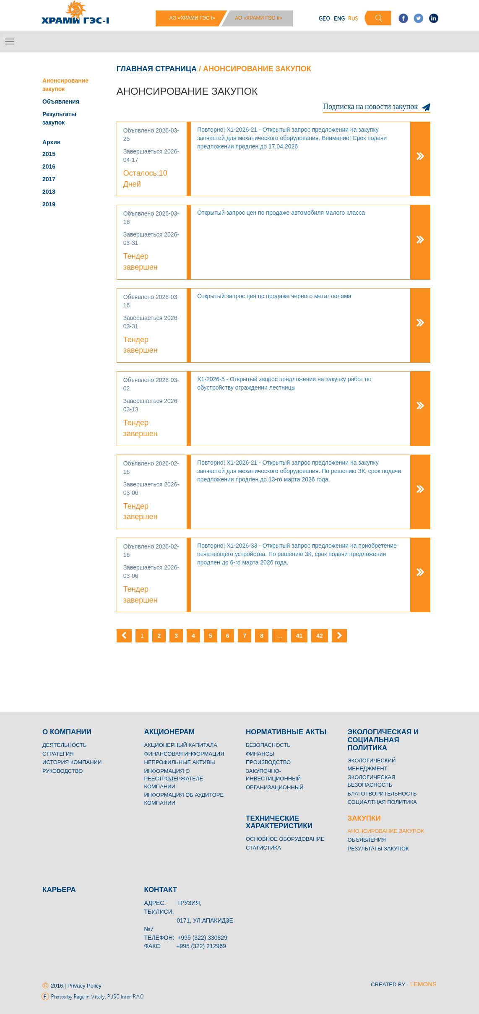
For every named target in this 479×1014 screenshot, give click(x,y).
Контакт (160, 890)
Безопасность (268, 745)
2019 (48, 204)
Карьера (59, 890)
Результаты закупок (378, 848)
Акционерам (169, 732)
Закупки (364, 818)
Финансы (260, 754)
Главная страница (157, 69)
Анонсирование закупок (386, 831)
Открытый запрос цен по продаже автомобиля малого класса (281, 212)
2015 (48, 154)
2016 (48, 166)
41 (299, 635)
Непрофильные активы (179, 762)
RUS (353, 19)
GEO (324, 19)
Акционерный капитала (180, 745)
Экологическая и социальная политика (383, 739)
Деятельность (64, 745)
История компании (72, 762)
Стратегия (58, 754)
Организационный (275, 787)
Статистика (263, 848)
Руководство (62, 771)
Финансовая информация (184, 754)
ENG (339, 19)
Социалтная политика (382, 802)
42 (319, 635)
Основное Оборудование (285, 839)
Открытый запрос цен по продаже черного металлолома (274, 296)
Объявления (60, 101)
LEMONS (423, 984)
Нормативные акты (286, 732)
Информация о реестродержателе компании (173, 779)
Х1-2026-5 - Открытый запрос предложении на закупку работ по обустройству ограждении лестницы (284, 383)
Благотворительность (382, 793)
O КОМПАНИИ (66, 732)
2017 (48, 179)
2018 (48, 191)
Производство (268, 762)
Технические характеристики (279, 822)
